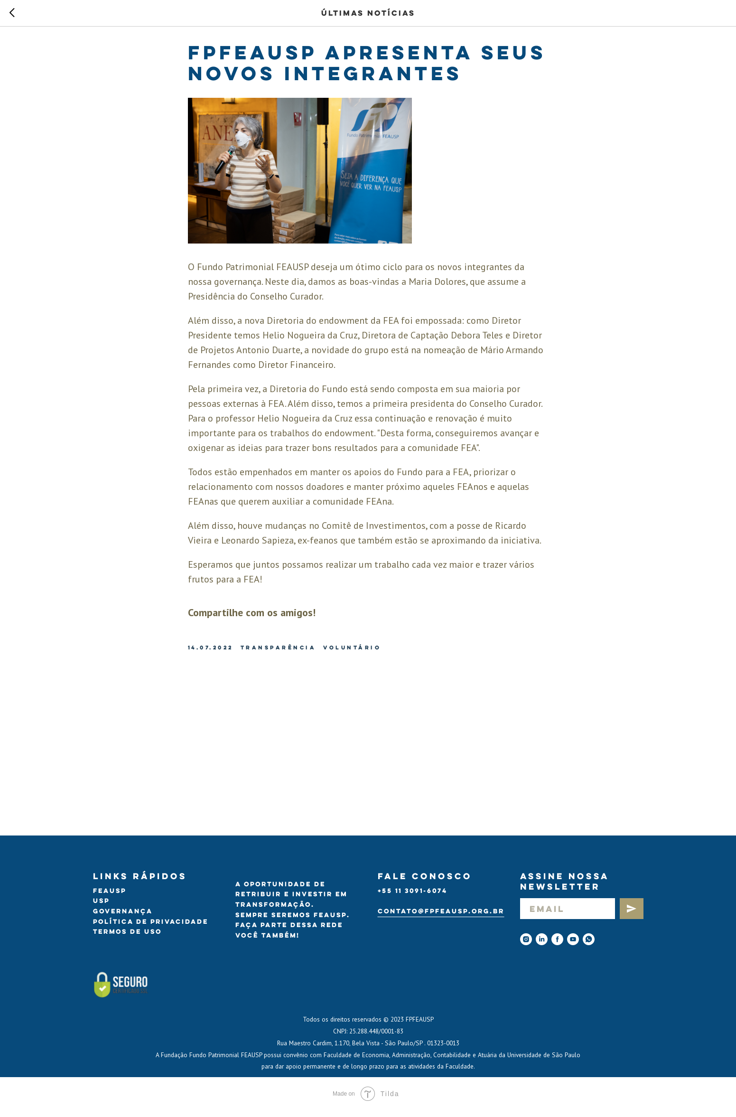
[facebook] (557, 946)
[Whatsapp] (589, 946)
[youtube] (573, 946)
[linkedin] (542, 946)
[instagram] (526, 946)
